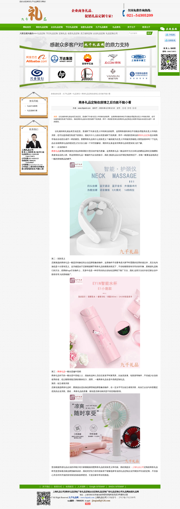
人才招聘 (81, 486)
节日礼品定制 (72, 27)
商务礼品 (93, 135)
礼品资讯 (116, 27)
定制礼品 (63, 33)
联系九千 (146, 27)
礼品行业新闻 (32, 106)
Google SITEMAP (97, 486)
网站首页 (27, 27)
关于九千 (131, 27)
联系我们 (33, 129)
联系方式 (58, 486)
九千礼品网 (67, 94)
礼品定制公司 (112, 33)
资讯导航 (33, 101)
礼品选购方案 (32, 111)
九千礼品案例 (101, 27)
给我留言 (70, 486)
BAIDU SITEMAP (116, 486)
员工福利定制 (86, 33)
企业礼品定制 (57, 27)
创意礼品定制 (87, 27)
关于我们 (46, 486)
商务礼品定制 (42, 27)
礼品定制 (41, 33)
